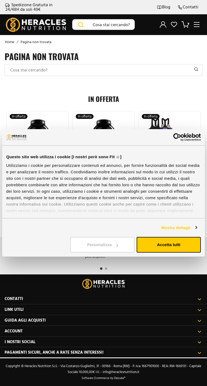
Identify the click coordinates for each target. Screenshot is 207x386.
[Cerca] (81, 24)
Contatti (188, 7)
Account (103, 331)
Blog (163, 7)
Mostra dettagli (175, 227)
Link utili (103, 309)
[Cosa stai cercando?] (112, 24)
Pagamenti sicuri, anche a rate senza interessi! (103, 352)
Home (9, 42)
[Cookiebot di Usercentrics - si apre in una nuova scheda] (177, 137)
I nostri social (103, 342)
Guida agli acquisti (103, 320)
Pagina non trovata (35, 42)
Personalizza (102, 244)
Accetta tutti (169, 244)
